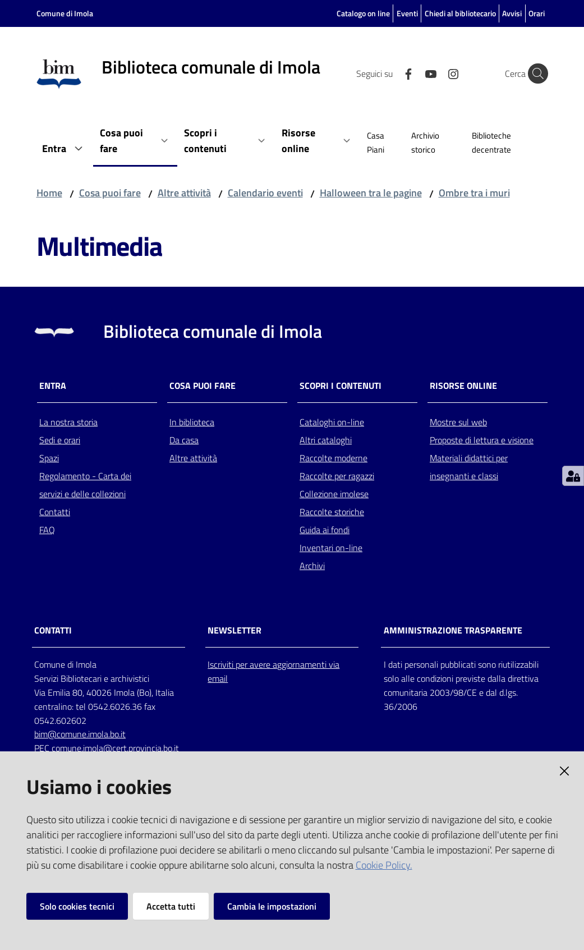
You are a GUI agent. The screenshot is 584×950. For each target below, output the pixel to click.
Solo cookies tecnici (77, 906)
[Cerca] (534, 73)
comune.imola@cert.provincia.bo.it (115, 748)
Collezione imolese (334, 494)
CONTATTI (53, 630)
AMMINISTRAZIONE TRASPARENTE (453, 630)
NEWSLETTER (234, 630)
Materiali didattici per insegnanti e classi (469, 467)
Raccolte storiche (332, 511)
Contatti (54, 511)
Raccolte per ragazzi (337, 476)
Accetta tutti (170, 906)
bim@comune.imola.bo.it (80, 734)
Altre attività (184, 192)
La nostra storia (68, 422)
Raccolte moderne (333, 458)
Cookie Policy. (384, 865)
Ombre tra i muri (474, 192)
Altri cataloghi (326, 440)
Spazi (49, 458)
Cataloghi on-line (332, 422)
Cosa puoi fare (110, 192)
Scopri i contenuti (340, 385)
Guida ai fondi (325, 529)
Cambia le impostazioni (271, 906)
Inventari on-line (331, 547)
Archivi (312, 565)
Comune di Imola (64, 13)
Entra (52, 385)
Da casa (184, 440)
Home (49, 192)
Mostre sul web (458, 422)
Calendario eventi (265, 192)
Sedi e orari (59, 440)
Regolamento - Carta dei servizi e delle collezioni (85, 485)
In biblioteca (191, 422)
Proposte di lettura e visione (482, 440)
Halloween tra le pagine (371, 192)
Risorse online (463, 385)
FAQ (47, 529)
